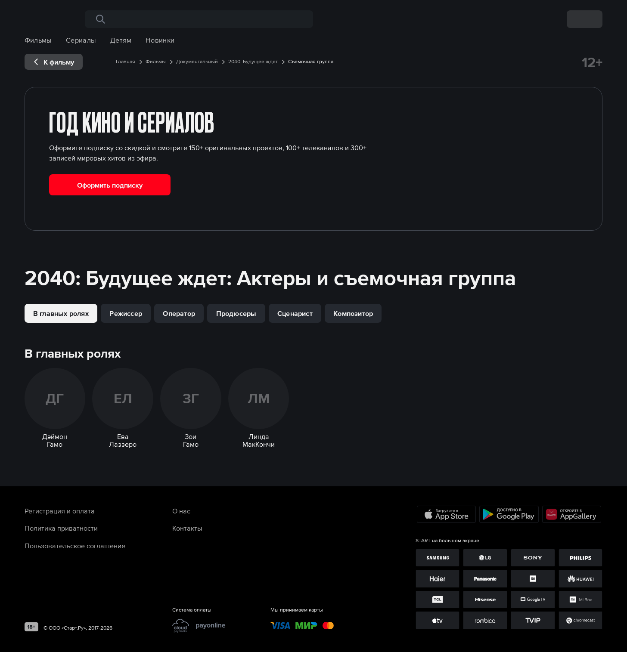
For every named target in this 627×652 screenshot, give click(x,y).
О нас (181, 511)
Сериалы (81, 40)
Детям (121, 40)
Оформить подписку (110, 185)
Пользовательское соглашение (75, 546)
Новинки (160, 40)
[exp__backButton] (54, 61)
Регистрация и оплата (60, 511)
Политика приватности (61, 528)
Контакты (187, 528)
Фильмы (38, 40)
